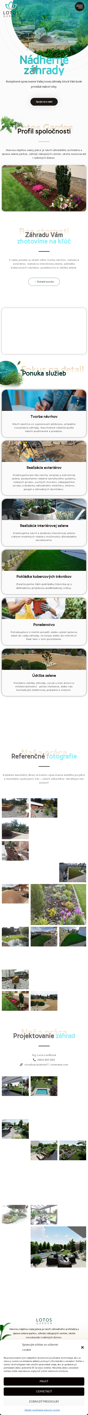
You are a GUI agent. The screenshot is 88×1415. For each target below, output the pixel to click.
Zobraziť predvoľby (44, 1401)
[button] (82, 1347)
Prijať (44, 1381)
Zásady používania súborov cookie (42, 1410)
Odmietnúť (44, 1391)
